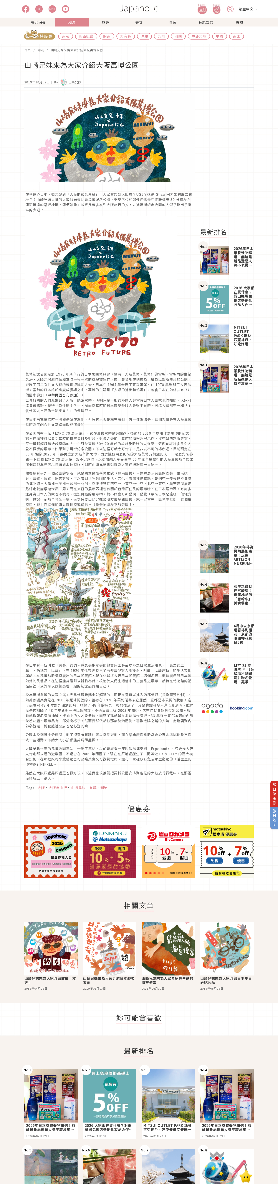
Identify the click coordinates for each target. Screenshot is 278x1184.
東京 (65, 36)
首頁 (27, 50)
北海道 (125, 36)
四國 (178, 36)
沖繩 (144, 36)
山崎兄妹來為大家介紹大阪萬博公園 (77, 50)
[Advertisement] (229, 158)
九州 (161, 36)
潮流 (72, 22)
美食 (139, 22)
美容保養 (38, 22)
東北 (236, 36)
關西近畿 (86, 36)
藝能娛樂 (206, 22)
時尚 (172, 22)
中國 (219, 36)
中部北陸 (199, 36)
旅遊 (105, 22)
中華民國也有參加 (62, 394)
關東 (107, 36)
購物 (239, 22)
